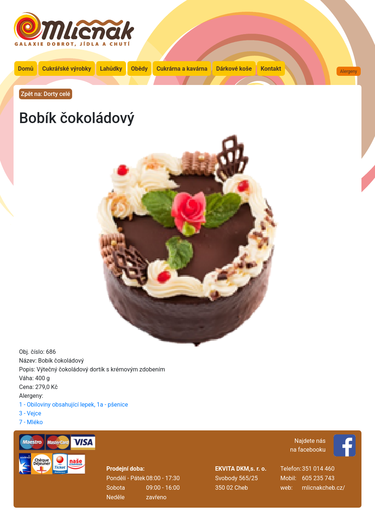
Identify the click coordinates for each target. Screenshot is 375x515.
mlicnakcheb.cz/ (323, 487)
